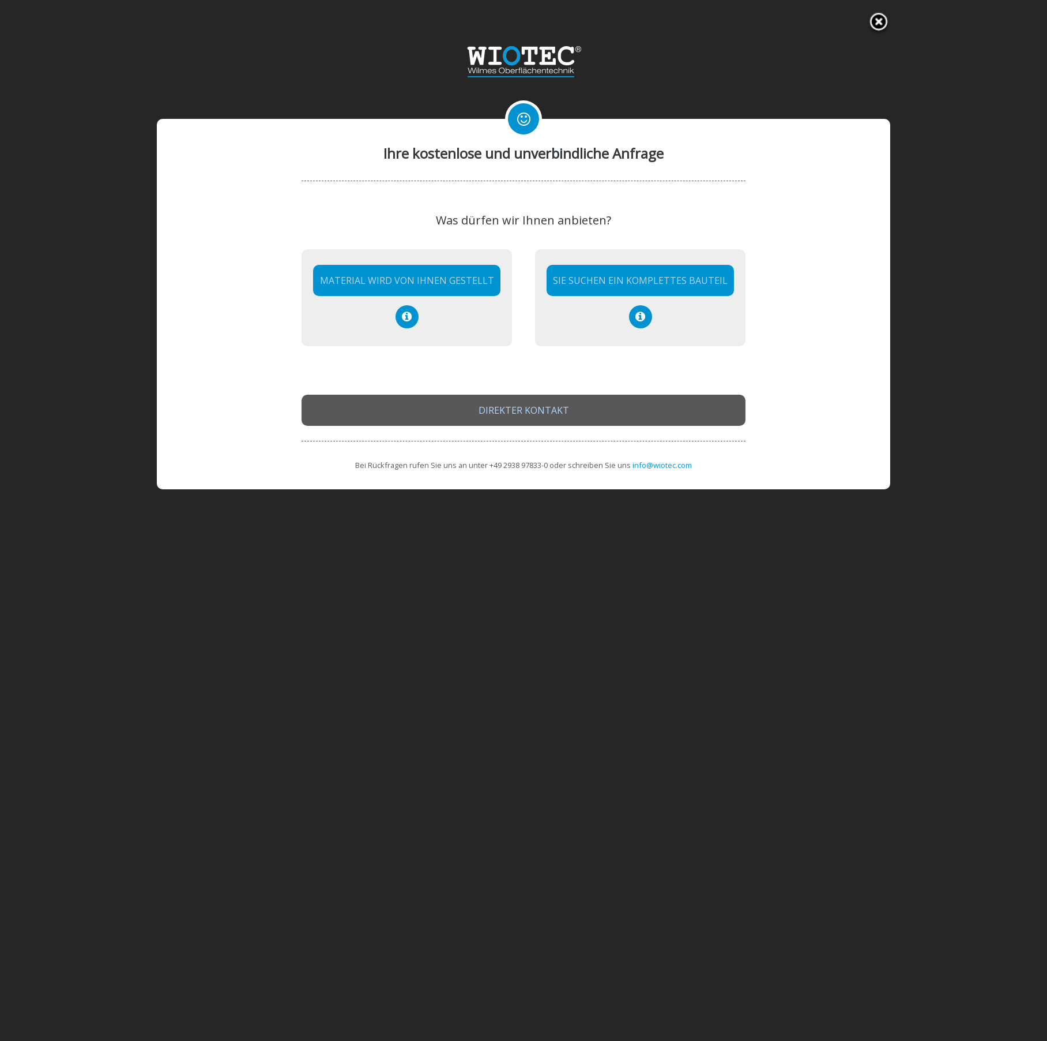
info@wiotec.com (662, 465)
